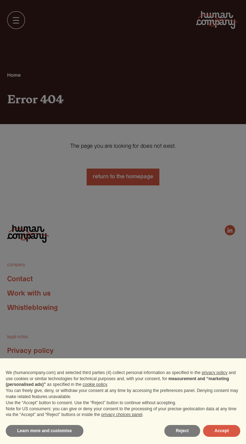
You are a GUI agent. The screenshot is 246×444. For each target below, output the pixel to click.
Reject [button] (182, 430)
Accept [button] (221, 430)
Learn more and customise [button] (44, 430)
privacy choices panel (122, 414)
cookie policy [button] (95, 384)
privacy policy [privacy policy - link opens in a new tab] (214, 372)
